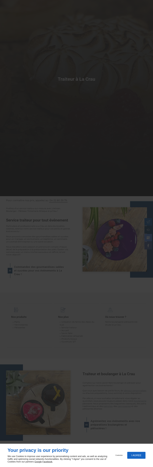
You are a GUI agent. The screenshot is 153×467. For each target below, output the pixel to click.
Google (38, 461)
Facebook (47, 461)
